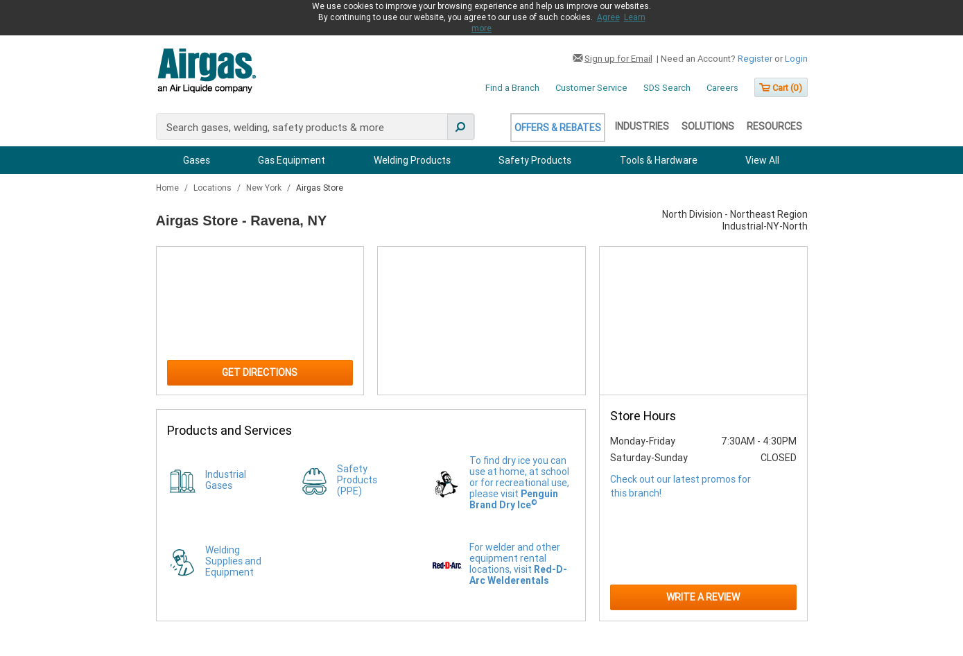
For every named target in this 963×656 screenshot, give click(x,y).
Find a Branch (512, 88)
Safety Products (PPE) (357, 480)
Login (796, 58)
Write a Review (703, 597)
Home (168, 188)
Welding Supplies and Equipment (233, 561)
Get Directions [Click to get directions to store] (259, 372)
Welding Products (412, 160)
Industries (642, 126)
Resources (774, 126)
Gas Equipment (291, 160)
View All (762, 160)
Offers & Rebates (557, 127)
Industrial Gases (225, 480)
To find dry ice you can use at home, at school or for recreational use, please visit (519, 482)
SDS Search (667, 88)
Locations (213, 188)
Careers (722, 88)
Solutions (708, 126)
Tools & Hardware (658, 160)
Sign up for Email (618, 58)
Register (755, 58)
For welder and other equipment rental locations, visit (518, 564)
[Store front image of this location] (703, 321)
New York (265, 188)
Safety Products (534, 160)
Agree (608, 17)
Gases (196, 160)
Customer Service (591, 88)
